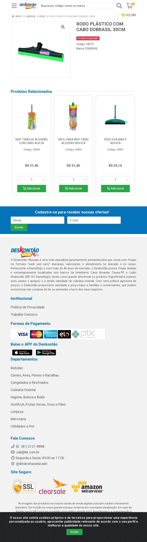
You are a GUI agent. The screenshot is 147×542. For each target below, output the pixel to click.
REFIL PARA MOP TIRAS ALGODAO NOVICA (73, 141)
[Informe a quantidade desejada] (31, 179)
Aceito (74, 531)
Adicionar (31, 188)
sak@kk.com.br (25, 452)
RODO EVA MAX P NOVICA (115, 141)
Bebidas (17, 368)
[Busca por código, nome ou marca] (76, 5)
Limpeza (17, 412)
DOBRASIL (91, 48)
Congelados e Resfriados (29, 383)
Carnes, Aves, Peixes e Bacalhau (35, 375)
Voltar (129, 15)
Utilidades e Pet (22, 426)
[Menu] (14, 5)
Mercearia (18, 419)
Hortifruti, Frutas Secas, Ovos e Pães (38, 404)
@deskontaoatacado (29, 464)
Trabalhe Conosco (24, 314)
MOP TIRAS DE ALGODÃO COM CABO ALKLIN (32, 141)
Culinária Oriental (23, 390)
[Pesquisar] (119, 5)
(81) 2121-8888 (27, 446)
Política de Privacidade (28, 307)
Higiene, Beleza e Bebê (28, 397)
